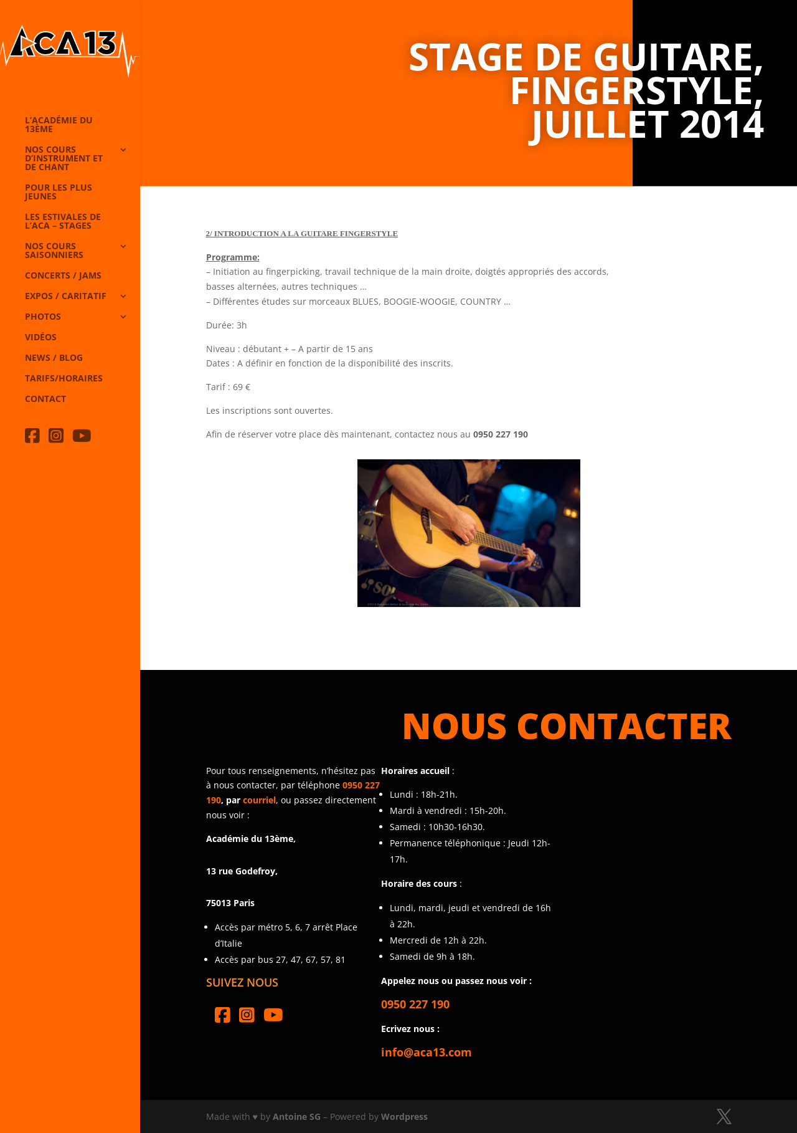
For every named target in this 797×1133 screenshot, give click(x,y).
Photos (43, 317)
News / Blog (54, 358)
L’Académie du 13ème (59, 125)
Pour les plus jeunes (58, 192)
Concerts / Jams (63, 276)
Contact (45, 399)
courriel (259, 800)
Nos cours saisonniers (54, 251)
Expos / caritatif (65, 297)
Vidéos (41, 338)
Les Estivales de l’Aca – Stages (63, 222)
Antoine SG (297, 1116)
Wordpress (404, 1116)
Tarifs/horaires (64, 379)
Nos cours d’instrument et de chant (64, 159)
